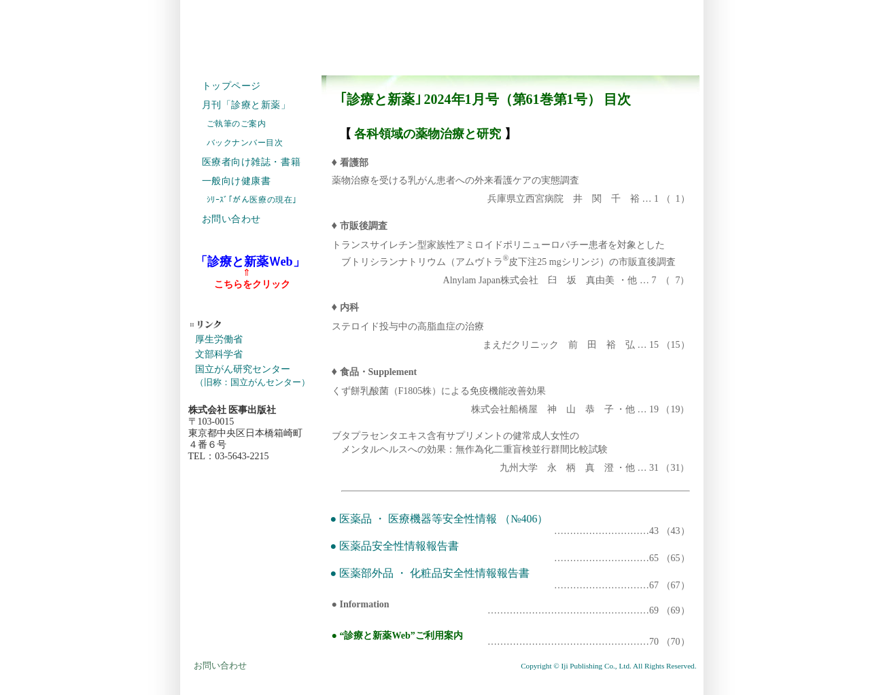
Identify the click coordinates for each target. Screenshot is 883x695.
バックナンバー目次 (245, 142)
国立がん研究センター (252, 375)
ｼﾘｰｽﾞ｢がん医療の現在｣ (252, 199)
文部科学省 (219, 354)
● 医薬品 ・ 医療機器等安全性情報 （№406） (439, 518)
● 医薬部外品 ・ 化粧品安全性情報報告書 (431, 573)
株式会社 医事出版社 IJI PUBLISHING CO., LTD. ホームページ (442, 34)
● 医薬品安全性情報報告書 (396, 546)
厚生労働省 (219, 339)
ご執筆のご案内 (236, 123)
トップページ (231, 86)
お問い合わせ (231, 219)
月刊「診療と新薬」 (246, 105)
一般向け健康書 (236, 181)
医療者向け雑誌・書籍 (251, 162)
